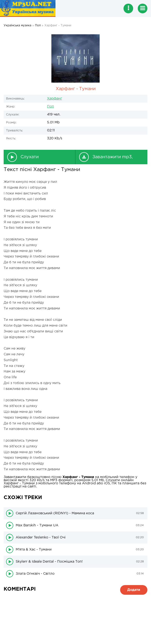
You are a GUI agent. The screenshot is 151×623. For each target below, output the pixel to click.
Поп (50, 106)
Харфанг (54, 98)
